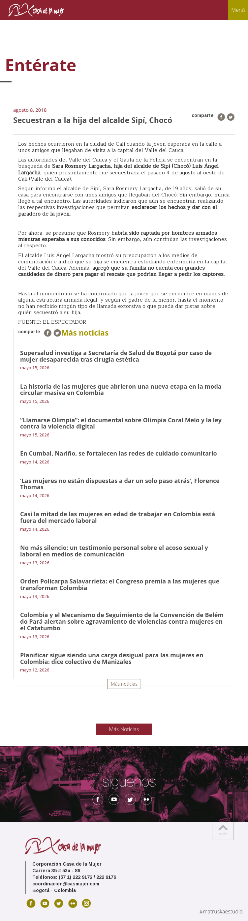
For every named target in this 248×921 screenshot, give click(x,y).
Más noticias (124, 684)
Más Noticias (124, 729)
